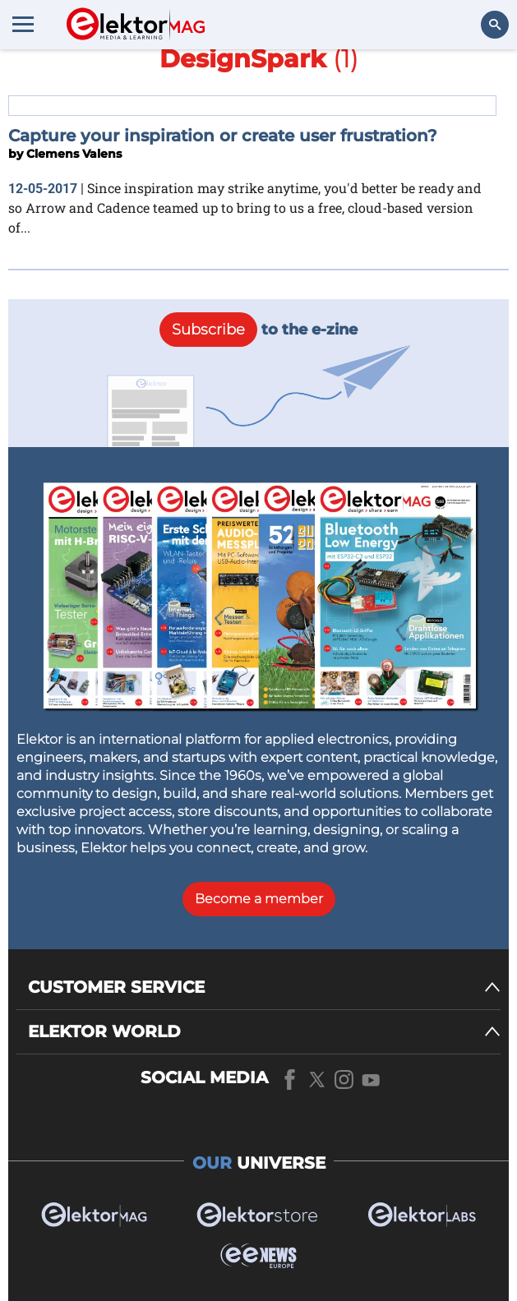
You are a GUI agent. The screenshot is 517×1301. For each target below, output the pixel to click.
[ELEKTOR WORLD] (264, 1032)
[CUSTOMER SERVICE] (264, 987)
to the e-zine (258, 330)
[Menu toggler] (23, 24)
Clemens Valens (74, 153)
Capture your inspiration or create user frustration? (222, 135)
